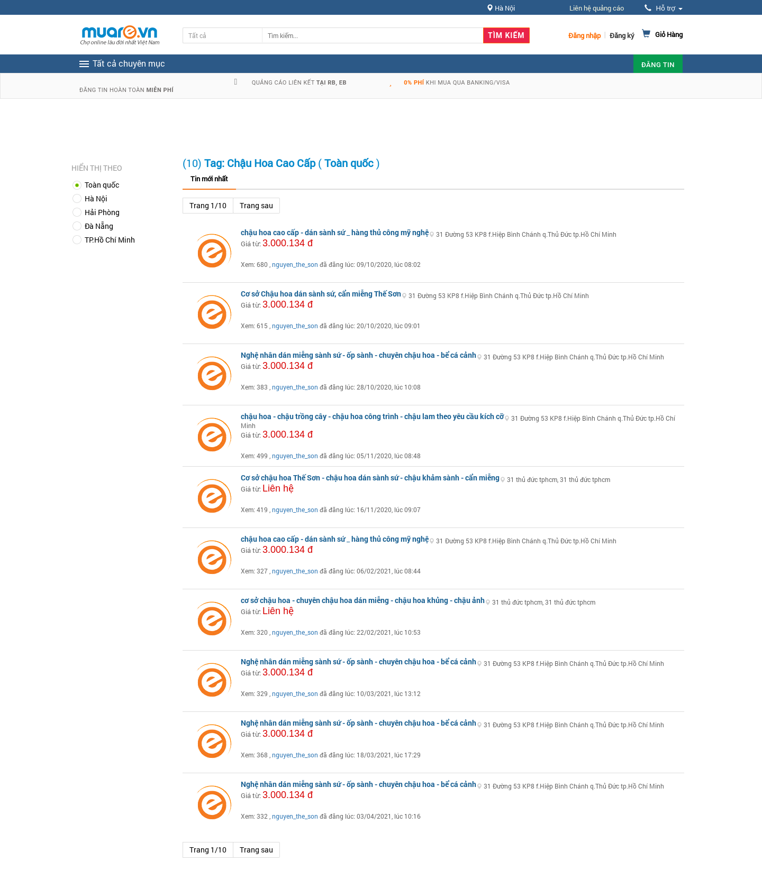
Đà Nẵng (99, 226)
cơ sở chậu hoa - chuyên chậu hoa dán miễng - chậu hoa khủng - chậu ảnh (363, 600)
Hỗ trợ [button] (664, 8)
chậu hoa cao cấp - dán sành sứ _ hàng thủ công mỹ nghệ (335, 232)
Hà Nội (96, 198)
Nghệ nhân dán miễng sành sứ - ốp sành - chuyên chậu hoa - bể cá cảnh (358, 354)
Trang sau (256, 205)
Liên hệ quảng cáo (596, 8)
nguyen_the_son (295, 264)
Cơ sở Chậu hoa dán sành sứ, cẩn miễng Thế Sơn (321, 293)
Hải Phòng (102, 212)
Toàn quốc (102, 185)
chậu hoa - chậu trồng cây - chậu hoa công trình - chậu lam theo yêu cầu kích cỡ (372, 416)
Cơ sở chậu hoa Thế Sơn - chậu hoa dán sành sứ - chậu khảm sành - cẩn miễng (370, 477)
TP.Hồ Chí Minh (110, 240)
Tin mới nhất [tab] (209, 178)
